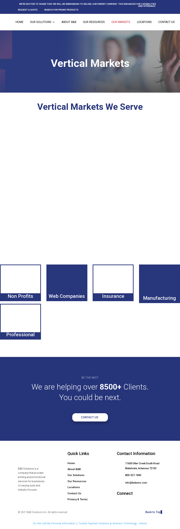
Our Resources (94, 22)
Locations (144, 22)
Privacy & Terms (78, 499)
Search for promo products (61, 10)
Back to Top (153, 512)
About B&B (69, 22)
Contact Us (166, 22)
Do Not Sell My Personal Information (54, 523)
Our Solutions (40, 22)
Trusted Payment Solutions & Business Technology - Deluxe (112, 523)
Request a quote (27, 10)
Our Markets (120, 22)
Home (19, 22)
